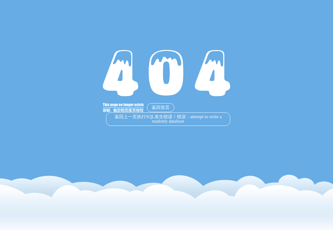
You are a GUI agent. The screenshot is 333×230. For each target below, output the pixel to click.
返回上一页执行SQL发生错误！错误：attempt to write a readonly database (168, 119)
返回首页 (161, 107)
